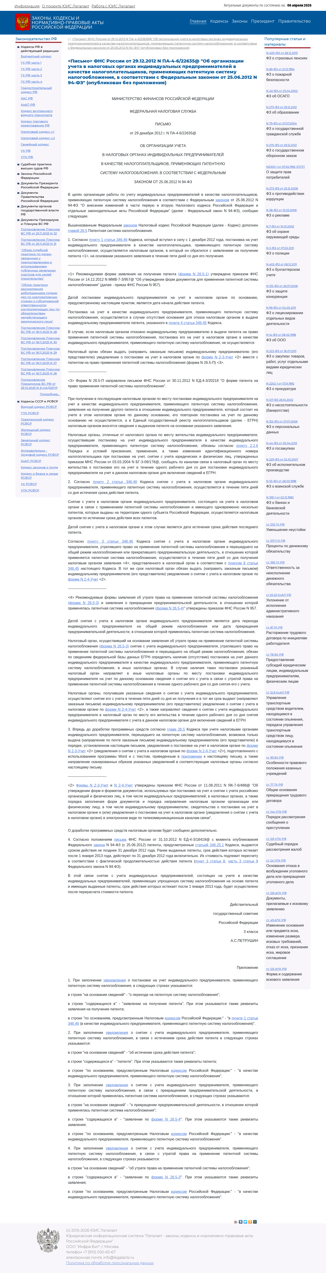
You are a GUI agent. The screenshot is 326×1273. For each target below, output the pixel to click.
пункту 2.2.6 (247, 446)
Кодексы (219, 21)
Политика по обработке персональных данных (110, 1263)
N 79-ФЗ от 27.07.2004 (281, 123)
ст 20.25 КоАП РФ (278, 595)
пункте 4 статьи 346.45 (188, 323)
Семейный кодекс (35, 144)
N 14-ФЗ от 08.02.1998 (281, 334)
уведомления (114, 980)
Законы (239, 21)
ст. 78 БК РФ (275, 654)
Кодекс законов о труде (39, 467)
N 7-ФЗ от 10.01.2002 (280, 226)
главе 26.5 (176, 729)
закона (99, 845)
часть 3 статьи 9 (243, 861)
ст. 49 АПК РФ (276, 920)
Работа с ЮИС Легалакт (113, 6)
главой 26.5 (77, 231)
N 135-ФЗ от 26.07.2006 (282, 286)
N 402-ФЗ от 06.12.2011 (281, 264)
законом (222, 200)
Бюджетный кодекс (36, 56)
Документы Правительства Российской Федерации (39, 197)
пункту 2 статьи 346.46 (115, 482)
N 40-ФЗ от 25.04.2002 (282, 91)
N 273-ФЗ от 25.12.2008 (282, 188)
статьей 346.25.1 (209, 845)
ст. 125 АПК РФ (276, 969)
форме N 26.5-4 (165, 1119)
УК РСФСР (29, 484)
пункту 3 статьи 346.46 (110, 541)
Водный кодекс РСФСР (39, 407)
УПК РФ (27, 157)
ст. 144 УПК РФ (276, 811)
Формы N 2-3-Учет (92, 785)
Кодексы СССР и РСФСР (39, 401)
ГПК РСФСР (30, 413)
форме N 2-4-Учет (83, 579)
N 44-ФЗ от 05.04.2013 (281, 443)
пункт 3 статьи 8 (210, 861)
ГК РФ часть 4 (31, 81)
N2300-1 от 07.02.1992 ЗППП (285, 166)
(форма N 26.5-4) (169, 608)
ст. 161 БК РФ (275, 757)
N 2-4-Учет (123, 785)
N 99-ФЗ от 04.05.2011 (281, 307)
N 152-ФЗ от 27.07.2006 (281, 421)
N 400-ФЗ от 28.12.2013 (282, 53)
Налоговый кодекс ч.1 (37, 131)
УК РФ (26, 150)
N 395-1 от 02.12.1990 (280, 497)
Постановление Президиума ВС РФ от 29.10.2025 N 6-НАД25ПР (39, 384)
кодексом (172, 1018)
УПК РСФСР (30, 490)
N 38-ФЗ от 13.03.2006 (281, 210)
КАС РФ (27, 98)
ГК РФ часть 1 (31, 62)
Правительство (294, 21)
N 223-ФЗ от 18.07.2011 (281, 351)
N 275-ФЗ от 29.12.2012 (281, 145)
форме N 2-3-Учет (217, 357)
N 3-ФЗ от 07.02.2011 (280, 248)
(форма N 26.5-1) (193, 274)
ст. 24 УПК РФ (276, 860)
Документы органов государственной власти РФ (40, 210)
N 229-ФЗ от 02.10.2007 (282, 459)
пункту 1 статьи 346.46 (108, 240)
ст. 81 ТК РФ (274, 627)
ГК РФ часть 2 (31, 69)
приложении (191, 756)
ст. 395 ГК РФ (275, 562)
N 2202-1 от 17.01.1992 (280, 383)
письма (120, 839)
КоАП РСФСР (31, 461)
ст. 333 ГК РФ (275, 524)
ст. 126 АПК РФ (276, 893)
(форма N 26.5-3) (83, 603)
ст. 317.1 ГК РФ (275, 540)
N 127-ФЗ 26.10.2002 (279, 400)
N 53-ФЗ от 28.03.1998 (281, 481)
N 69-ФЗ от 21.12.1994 (280, 69)
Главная (198, 21)
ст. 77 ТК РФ (274, 784)
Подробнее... (50, 394)
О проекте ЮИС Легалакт (65, 6)
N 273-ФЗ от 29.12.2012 (281, 107)
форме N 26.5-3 (165, 1177)
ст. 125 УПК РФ (276, 839)
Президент (263, 21)
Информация (27, 6)
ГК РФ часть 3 (31, 75)
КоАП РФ (28, 104)
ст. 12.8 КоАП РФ (277, 692)
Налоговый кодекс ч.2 (38, 138)
